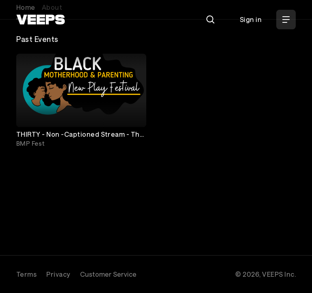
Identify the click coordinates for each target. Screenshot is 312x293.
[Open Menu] (286, 19)
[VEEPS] (40, 19)
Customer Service (108, 274)
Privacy (58, 274)
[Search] (210, 19)
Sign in (251, 19)
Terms (26, 274)
